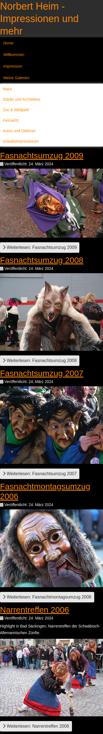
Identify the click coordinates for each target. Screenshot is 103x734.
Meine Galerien (16, 78)
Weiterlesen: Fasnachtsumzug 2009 (40, 247)
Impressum (12, 66)
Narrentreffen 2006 (34, 609)
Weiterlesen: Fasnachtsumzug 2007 (40, 473)
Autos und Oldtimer (19, 131)
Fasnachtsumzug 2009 (41, 155)
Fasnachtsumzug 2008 (41, 260)
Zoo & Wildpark (16, 110)
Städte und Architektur (22, 99)
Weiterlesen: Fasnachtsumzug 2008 (40, 360)
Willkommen (13, 54)
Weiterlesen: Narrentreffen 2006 (36, 726)
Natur (7, 89)
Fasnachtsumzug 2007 (41, 373)
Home (8, 43)
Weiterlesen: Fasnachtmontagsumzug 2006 (47, 597)
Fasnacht (11, 120)
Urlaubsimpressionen (21, 141)
